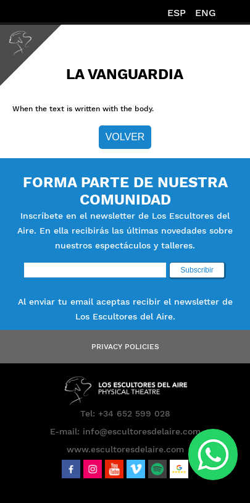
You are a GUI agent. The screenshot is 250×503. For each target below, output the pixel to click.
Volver (125, 137)
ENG (205, 13)
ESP (176, 13)
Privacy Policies (125, 346)
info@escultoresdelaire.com (142, 431)
